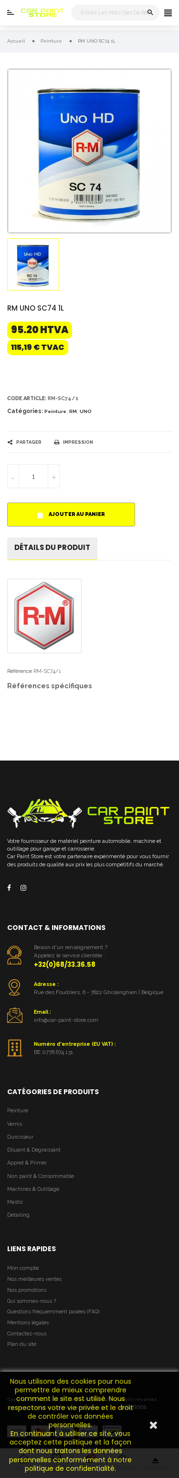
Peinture (55, 411)
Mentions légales (28, 1323)
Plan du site (21, 1344)
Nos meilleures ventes (34, 1279)
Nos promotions (26, 1290)
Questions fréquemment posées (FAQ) (53, 1312)
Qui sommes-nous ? (31, 1301)
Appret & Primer (27, 1163)
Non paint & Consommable (40, 1176)
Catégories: (25, 411)
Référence (19, 671)
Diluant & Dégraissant (34, 1150)
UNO (86, 411)
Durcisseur (20, 1137)
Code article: (26, 398)
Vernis (14, 1124)
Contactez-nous (26, 1334)
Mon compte (23, 1268)
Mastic (15, 1202)
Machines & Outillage (33, 1189)
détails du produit (52, 547)
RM (73, 411)
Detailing (18, 1215)
